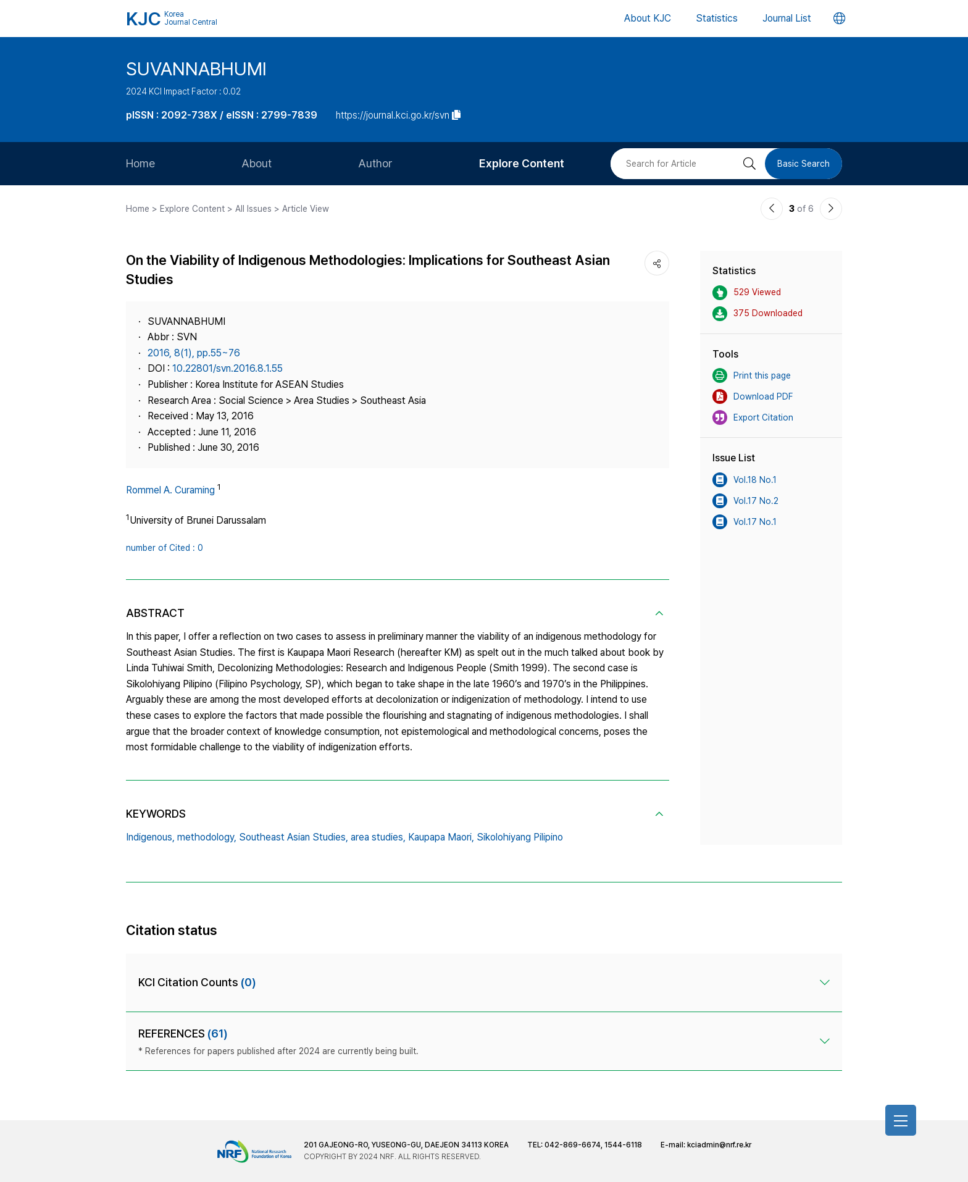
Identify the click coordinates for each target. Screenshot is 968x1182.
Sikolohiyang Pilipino (520, 837)
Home (140, 163)
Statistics (717, 18)
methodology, (206, 837)
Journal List (786, 18)
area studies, (378, 837)
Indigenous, (150, 837)
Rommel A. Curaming (170, 490)
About (256, 163)
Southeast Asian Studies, (293, 837)
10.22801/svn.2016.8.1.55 (227, 368)
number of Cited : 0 (164, 548)
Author (375, 163)
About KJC (647, 18)
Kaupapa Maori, (441, 837)
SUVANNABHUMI (196, 68)
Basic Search (803, 164)
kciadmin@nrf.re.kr (719, 1145)
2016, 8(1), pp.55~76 (194, 353)
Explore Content (521, 163)
